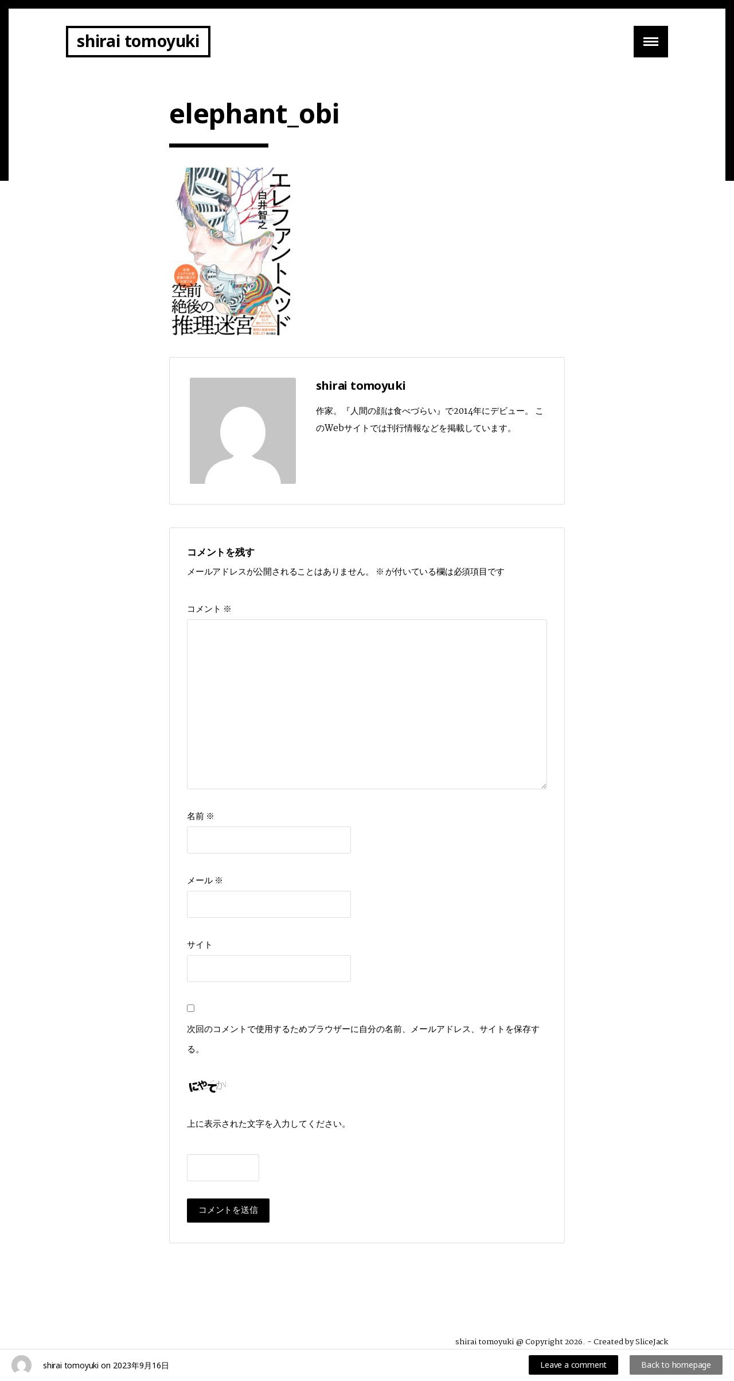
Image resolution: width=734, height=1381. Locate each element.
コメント (209, 609)
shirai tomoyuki (138, 41)
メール (205, 881)
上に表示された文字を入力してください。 (268, 1124)
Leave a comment (573, 1364)
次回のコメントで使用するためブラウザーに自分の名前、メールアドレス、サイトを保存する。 (363, 1039)
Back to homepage (676, 1364)
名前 (200, 816)
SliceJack (651, 1342)
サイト (200, 945)
